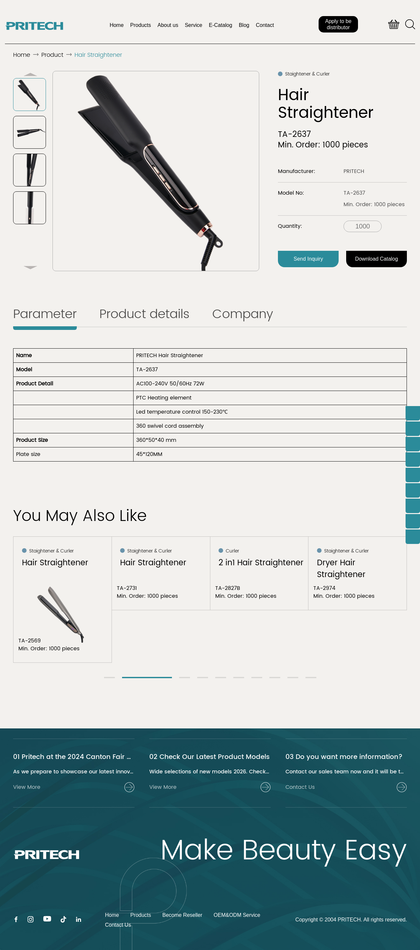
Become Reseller (182, 915)
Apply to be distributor (338, 24)
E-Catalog (220, 25)
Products (140, 25)
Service (193, 25)
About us (168, 25)
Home (117, 25)
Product (52, 55)
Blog (244, 25)
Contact (265, 25)
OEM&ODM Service (237, 915)
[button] (30, 267)
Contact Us (118, 925)
